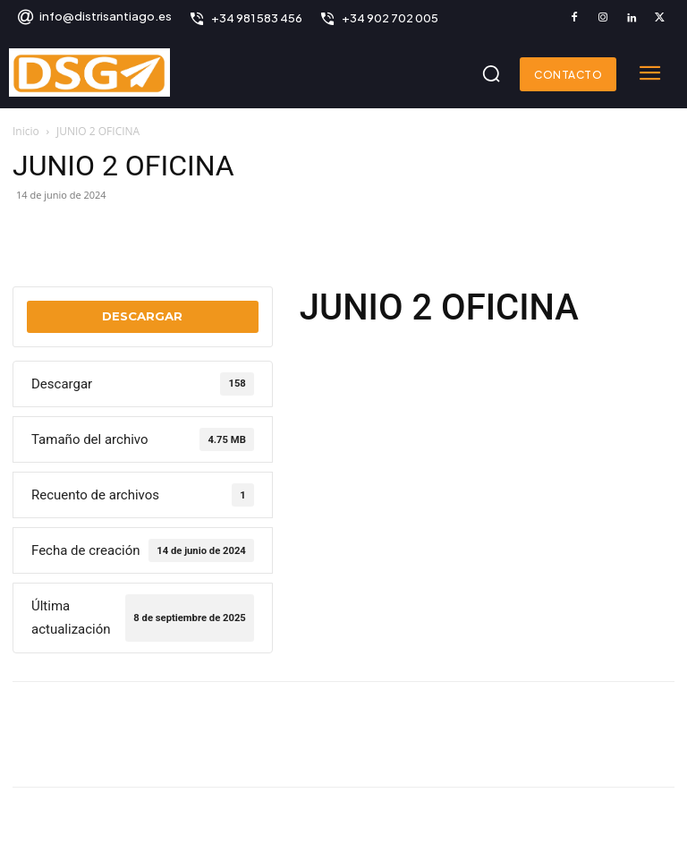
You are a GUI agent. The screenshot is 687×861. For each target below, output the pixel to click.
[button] (491, 73)
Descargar (142, 316)
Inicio (26, 131)
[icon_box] (94, 18)
